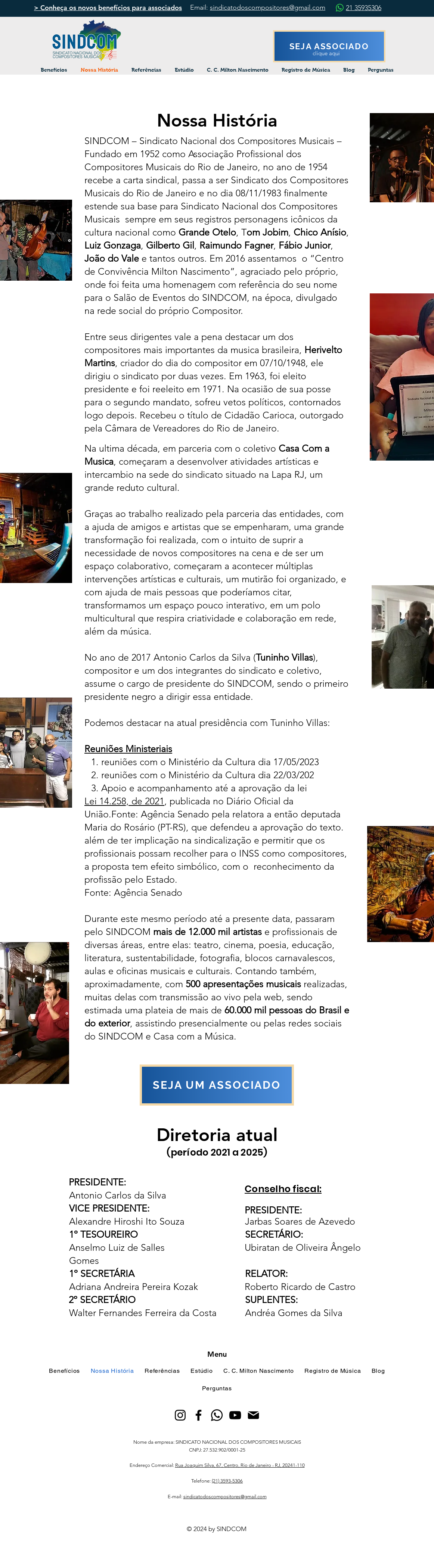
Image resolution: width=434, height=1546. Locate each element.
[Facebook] (198, 1415)
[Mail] (253, 1415)
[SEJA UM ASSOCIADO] (217, 1085)
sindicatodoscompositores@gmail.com (267, 7)
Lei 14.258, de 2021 (124, 801)
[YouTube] (235, 1415)
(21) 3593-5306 (227, 1481)
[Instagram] (180, 1415)
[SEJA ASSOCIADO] (329, 46)
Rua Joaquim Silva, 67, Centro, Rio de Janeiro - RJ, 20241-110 (240, 1465)
